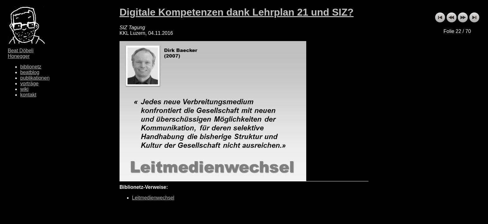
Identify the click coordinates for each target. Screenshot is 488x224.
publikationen (34, 78)
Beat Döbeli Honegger (21, 53)
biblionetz (30, 66)
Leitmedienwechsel (153, 197)
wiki (24, 89)
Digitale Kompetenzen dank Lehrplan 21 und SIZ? (237, 12)
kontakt (28, 94)
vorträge (29, 83)
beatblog (29, 72)
